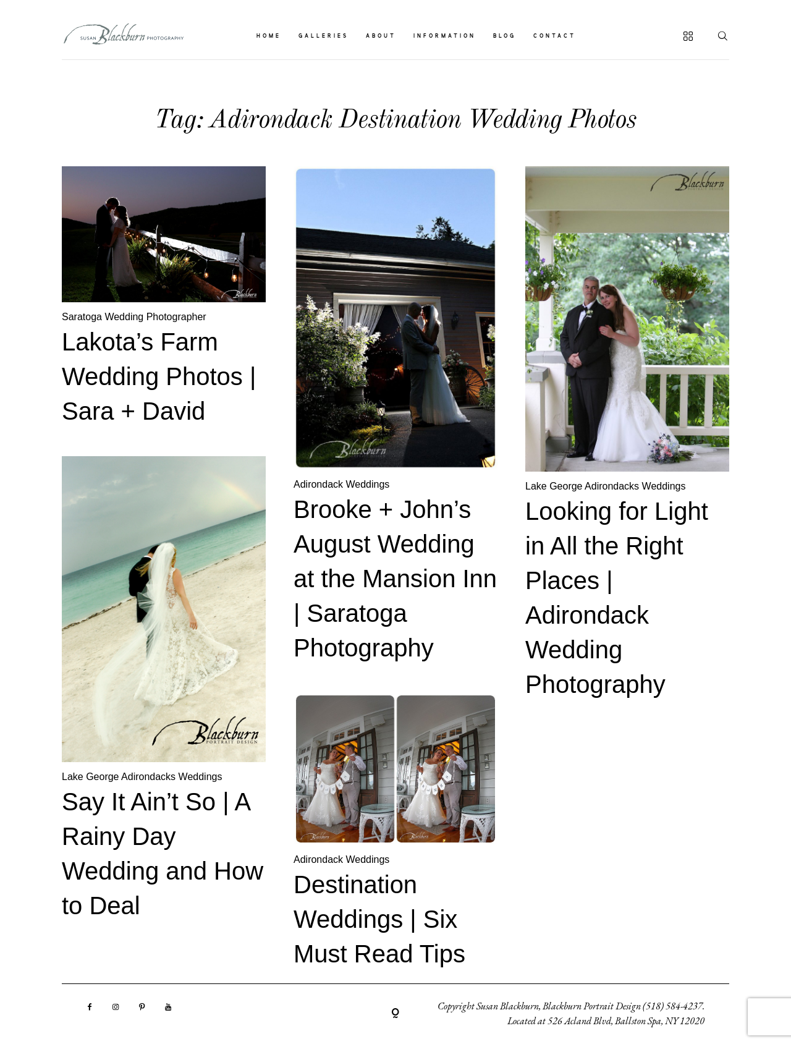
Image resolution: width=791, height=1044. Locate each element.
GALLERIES (323, 36)
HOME (268, 36)
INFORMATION (444, 36)
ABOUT (381, 36)
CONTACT (554, 36)
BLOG (504, 36)
